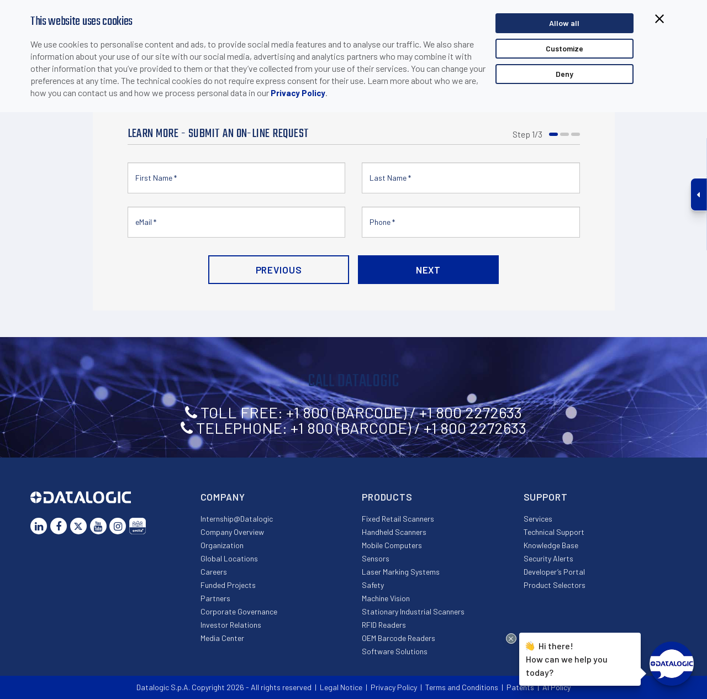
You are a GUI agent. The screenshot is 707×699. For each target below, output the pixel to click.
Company (223, 496)
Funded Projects (228, 585)
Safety (373, 585)
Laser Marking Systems (401, 571)
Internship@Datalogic (237, 518)
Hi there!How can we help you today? (567, 657)
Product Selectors (554, 585)
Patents (520, 687)
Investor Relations (231, 624)
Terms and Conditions (461, 687)
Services (538, 518)
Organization (222, 545)
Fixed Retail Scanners (398, 518)
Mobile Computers (392, 545)
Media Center (222, 638)
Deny (564, 73)
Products (387, 496)
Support (546, 496)
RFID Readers (384, 624)
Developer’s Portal (554, 571)
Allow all (564, 23)
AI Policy (556, 687)
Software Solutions (395, 651)
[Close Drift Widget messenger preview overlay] (511, 638)
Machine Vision (386, 598)
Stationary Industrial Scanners (413, 611)
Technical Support (554, 532)
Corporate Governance (239, 611)
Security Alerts (548, 558)
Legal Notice (341, 687)
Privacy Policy (298, 93)
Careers (214, 571)
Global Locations (229, 558)
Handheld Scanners (394, 532)
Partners (215, 598)
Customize (564, 48)
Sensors (375, 558)
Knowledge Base (551, 545)
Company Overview (232, 532)
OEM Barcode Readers (398, 638)
